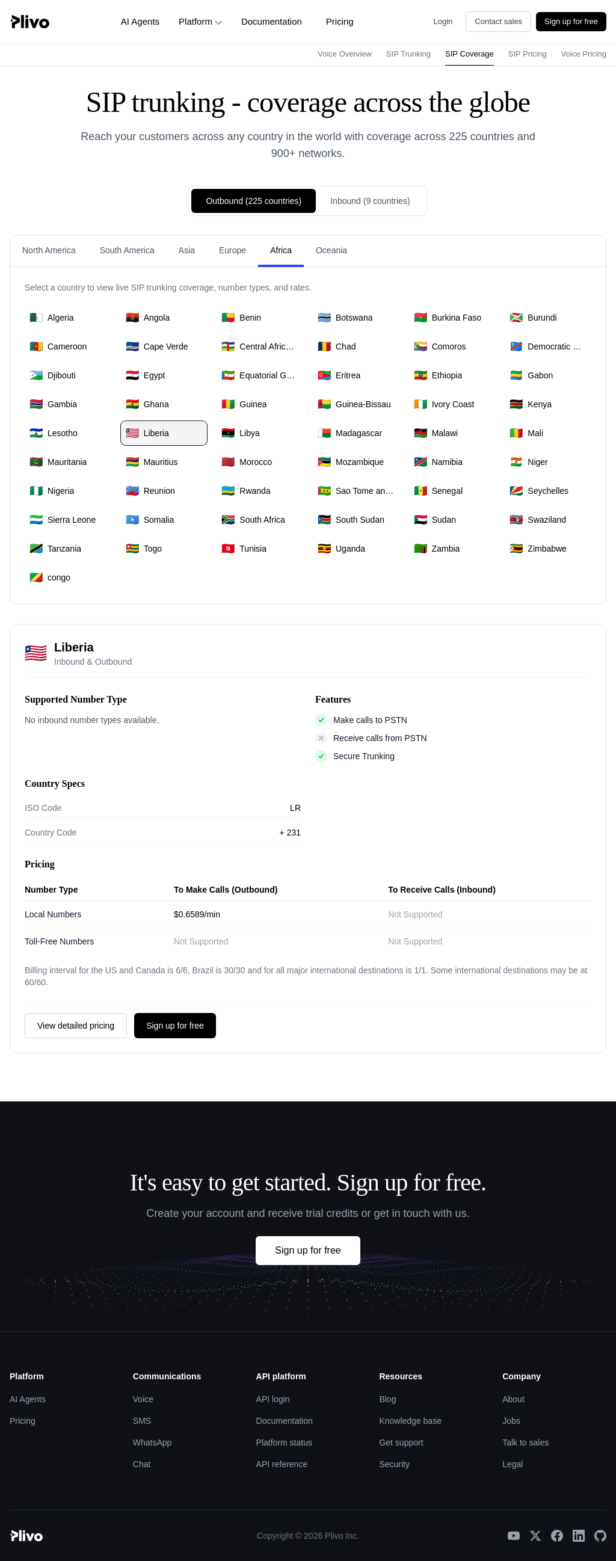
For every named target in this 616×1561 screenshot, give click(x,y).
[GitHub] (600, 1536)
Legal (512, 1464)
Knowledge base (410, 1421)
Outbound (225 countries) (253, 201)
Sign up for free (571, 21)
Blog (387, 1399)
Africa (281, 250)
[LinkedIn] (579, 1536)
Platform (200, 21)
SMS (142, 1421)
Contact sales (498, 21)
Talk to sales (525, 1442)
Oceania (331, 250)
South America (127, 250)
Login (443, 21)
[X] (535, 1536)
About (513, 1399)
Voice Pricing (583, 53)
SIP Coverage (469, 53)
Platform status (284, 1442)
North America (49, 250)
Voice (143, 1399)
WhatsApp (152, 1442)
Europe (232, 250)
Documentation (271, 21)
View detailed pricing (75, 1025)
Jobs (511, 1421)
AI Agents (140, 21)
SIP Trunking (408, 53)
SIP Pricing (527, 53)
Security (394, 1464)
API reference (282, 1464)
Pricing (340, 21)
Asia (187, 250)
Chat (142, 1464)
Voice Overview (345, 53)
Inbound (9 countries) (370, 201)
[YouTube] (514, 1536)
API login (273, 1399)
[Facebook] (557, 1536)
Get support (401, 1442)
